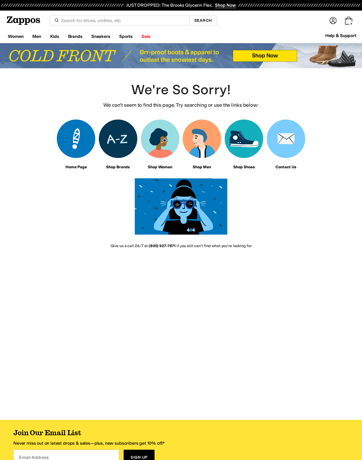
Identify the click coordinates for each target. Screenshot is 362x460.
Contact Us (285, 167)
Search (203, 20)
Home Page (76, 167)
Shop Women (160, 167)
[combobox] (120, 20)
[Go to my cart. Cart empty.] (348, 20)
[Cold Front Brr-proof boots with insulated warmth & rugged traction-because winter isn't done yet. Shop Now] (181, 55)
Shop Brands (118, 167)
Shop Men (202, 167)
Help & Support (340, 35)
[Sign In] (333, 20)
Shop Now (225, 5)
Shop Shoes (244, 167)
